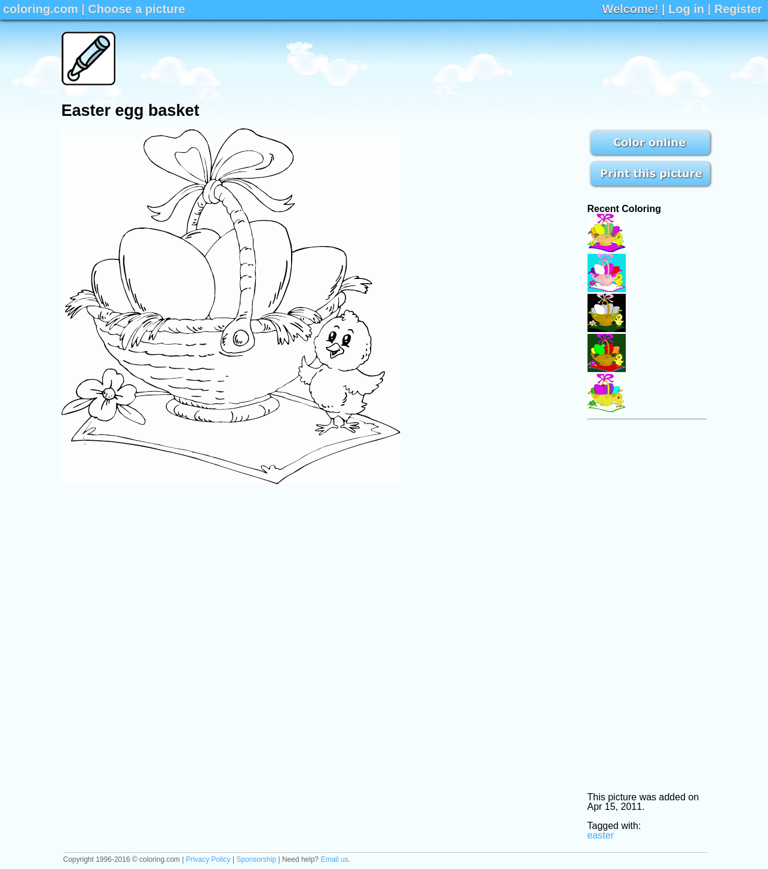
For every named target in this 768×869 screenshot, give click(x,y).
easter (601, 835)
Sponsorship (256, 859)
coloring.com (40, 9)
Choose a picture (136, 9)
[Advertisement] (489, 58)
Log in (686, 9)
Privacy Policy (208, 859)
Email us (334, 859)
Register (738, 9)
